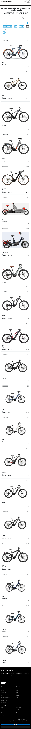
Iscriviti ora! (3, 682)
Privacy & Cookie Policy (20, 709)
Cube (2, 709)
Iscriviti (2, 695)
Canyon (2, 707)
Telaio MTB (18, 698)
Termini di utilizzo (19, 710)
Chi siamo (2, 690)
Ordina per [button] (27, 26)
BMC (1, 712)
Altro (17, 697)
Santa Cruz (3, 715)
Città (17, 692)
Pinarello (2, 714)
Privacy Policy (18, 707)
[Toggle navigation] (28, 1)
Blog (1, 689)
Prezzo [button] (15, 26)
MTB (17, 689)
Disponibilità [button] (21, 26)
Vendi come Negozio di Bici (5, 697)
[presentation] (7, 679)
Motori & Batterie (4, 700)
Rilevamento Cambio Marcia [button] (7, 26)
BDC (17, 690)
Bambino (17, 695)
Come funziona (3, 692)
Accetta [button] (15, 724)
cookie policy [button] (25, 720)
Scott (2, 710)
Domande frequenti (4, 702)
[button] (29, 718)
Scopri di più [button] (15, 726)
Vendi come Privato (4, 698)
